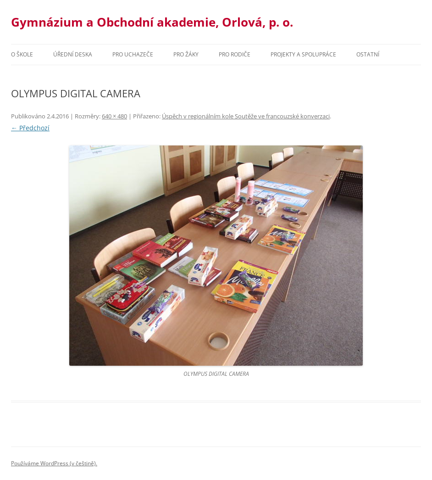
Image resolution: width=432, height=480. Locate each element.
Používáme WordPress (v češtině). (54, 463)
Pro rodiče (234, 54)
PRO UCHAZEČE (132, 54)
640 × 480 (114, 116)
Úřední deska (72, 54)
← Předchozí (30, 127)
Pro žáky (186, 54)
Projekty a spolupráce (303, 54)
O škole (22, 54)
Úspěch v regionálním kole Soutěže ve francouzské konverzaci (246, 116)
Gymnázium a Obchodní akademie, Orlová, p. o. (152, 22)
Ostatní (367, 54)
